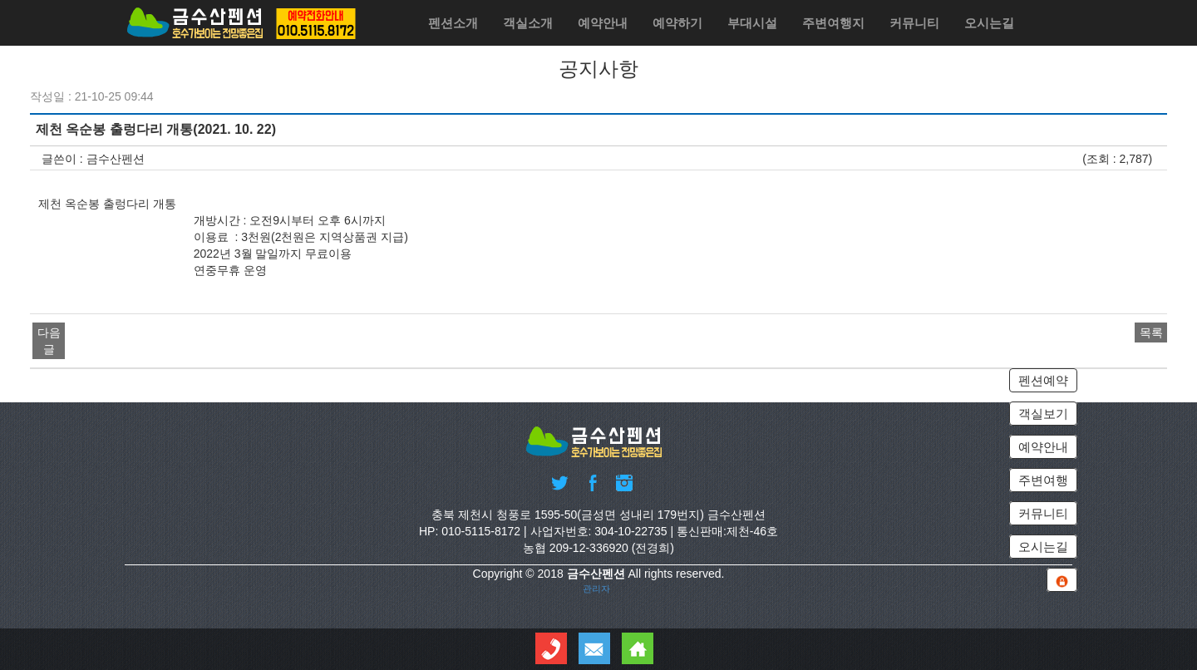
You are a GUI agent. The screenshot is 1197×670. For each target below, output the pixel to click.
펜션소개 (453, 23)
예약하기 (677, 23)
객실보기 (1043, 413)
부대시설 (752, 23)
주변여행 (1043, 480)
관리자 (596, 588)
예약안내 (603, 23)
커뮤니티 (914, 23)
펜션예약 (1043, 380)
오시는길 (989, 23)
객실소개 (528, 23)
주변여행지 (833, 23)
